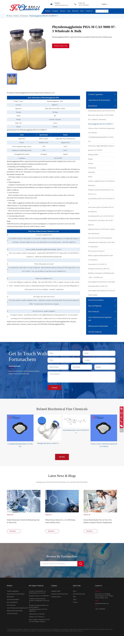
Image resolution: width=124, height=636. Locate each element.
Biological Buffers (93, 154)
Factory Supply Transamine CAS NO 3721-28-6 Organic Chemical (39, 621)
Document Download (79, 594)
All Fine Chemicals (95, 332)
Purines (90, 176)
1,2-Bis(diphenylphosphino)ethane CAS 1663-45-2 (101, 139)
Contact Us (89, 11)
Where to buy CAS (60, 46)
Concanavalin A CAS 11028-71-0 (97, 264)
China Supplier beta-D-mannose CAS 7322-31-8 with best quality (101, 293)
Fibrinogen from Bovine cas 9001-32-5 (99, 268)
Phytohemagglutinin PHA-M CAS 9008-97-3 (44, 16)
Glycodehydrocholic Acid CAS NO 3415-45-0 (101, 216)
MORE (62, 456)
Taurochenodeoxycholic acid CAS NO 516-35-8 (101, 111)
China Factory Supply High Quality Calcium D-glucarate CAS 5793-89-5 (101, 148)
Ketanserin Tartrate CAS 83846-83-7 (39, 596)
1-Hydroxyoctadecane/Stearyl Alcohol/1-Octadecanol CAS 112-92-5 (39, 601)
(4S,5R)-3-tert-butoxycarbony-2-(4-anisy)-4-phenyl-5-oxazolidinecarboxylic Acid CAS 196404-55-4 (39, 608)
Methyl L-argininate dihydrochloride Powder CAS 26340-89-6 (100, 258)
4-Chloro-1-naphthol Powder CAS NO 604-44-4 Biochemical (101, 183)
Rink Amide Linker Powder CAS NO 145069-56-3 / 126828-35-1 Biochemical (101, 117)
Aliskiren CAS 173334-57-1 (37, 617)
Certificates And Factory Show (59, 594)
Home (10, 16)
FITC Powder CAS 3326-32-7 (96, 251)
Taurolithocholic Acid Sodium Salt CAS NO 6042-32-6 (100, 223)
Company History (56, 597)
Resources (75, 11)
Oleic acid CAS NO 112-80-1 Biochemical (100, 238)
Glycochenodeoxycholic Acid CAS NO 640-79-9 (101, 201)
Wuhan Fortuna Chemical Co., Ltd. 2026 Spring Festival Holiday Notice (60, 521)
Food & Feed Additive (96, 300)
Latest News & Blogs (62, 475)
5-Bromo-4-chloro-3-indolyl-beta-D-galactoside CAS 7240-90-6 (101, 130)
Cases (69, 11)
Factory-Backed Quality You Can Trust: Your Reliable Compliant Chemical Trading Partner (98, 521)
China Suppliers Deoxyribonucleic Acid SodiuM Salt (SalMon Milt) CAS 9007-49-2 (101, 284)
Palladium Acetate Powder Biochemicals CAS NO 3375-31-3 (101, 192)
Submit (54, 387)
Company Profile (55, 591)
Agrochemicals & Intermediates (99, 100)
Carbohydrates (92, 168)
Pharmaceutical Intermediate (98, 326)
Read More (14, 531)
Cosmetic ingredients (95, 94)
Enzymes (90, 163)
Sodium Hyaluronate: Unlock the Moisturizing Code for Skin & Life (23, 521)
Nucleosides (91, 172)
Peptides (90, 159)
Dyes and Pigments (95, 306)
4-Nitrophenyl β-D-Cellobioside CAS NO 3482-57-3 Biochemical (101, 244)
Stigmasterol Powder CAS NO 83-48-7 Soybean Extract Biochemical (101, 231)
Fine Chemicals (93, 311)
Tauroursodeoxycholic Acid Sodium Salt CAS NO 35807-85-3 (100, 209)
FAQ (74, 597)
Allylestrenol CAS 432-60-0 (37, 614)
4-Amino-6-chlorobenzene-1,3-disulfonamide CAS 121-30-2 (37, 592)
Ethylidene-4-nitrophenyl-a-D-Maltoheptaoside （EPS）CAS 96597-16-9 (101, 275)
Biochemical (24, 16)
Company (55, 11)
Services (62, 11)
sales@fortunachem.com (61, 5)
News (82, 11)
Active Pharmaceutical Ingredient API (99, 318)
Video (74, 600)
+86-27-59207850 (83, 5)
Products (47, 11)
